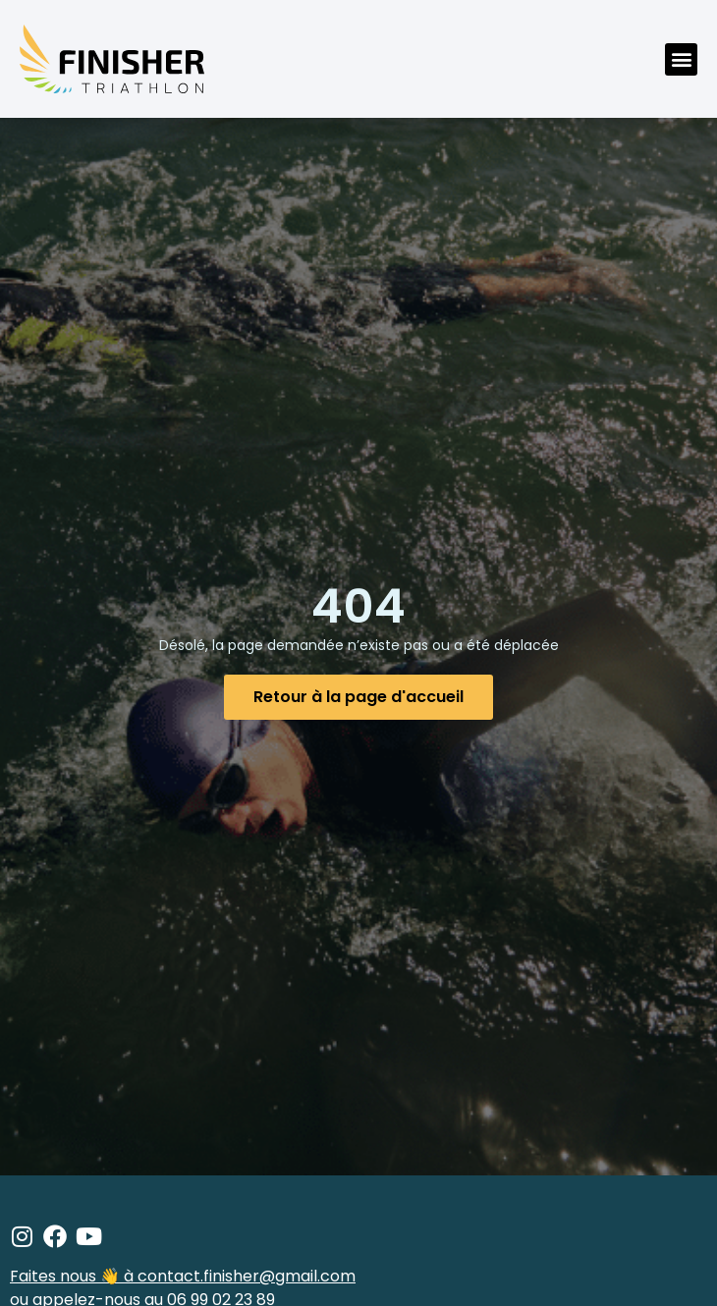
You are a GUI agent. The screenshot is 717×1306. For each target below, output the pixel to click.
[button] (681, 59)
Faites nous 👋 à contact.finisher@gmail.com (183, 1276)
